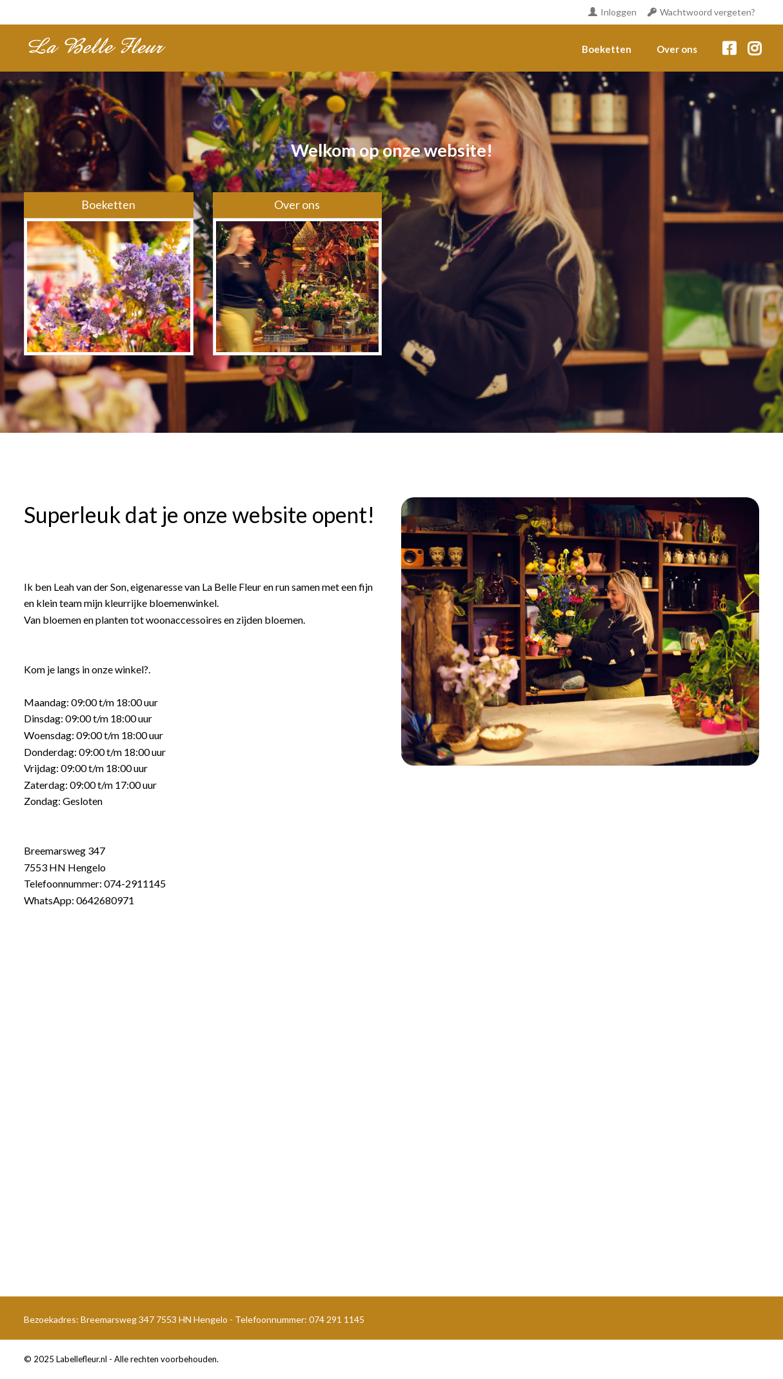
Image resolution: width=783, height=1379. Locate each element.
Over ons (677, 49)
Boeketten (606, 49)
